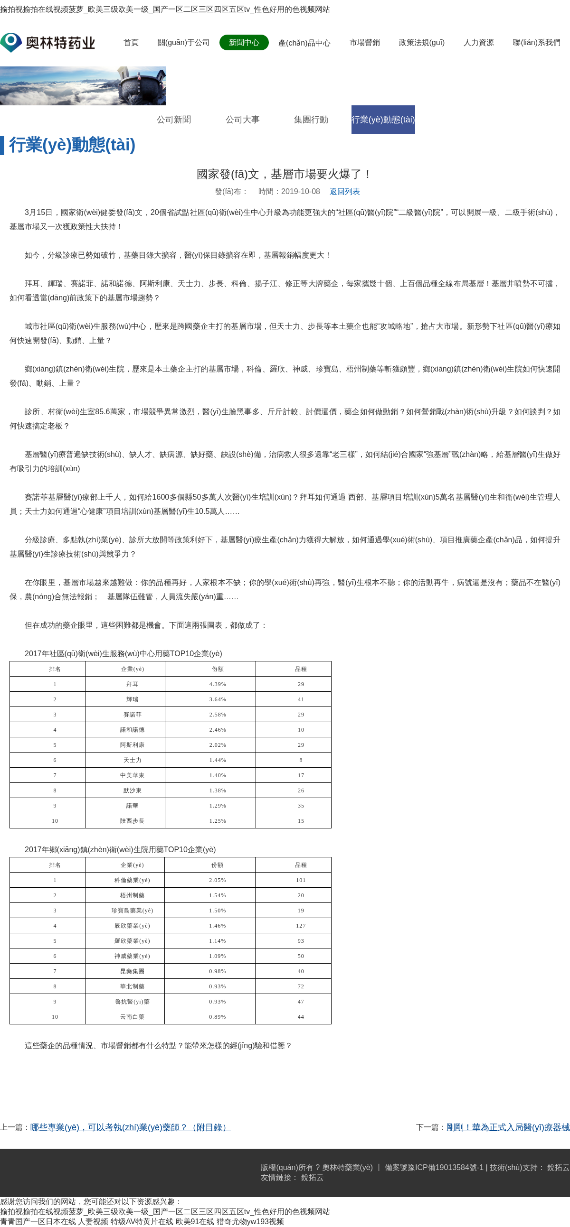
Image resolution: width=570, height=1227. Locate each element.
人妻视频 (93, 1222)
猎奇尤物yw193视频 (250, 1222)
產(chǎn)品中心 (304, 43)
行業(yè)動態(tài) (383, 119)
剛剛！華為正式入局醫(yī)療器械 (508, 1127)
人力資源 (479, 42)
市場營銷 (365, 42)
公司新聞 (174, 119)
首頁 (131, 42)
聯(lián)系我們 (536, 42)
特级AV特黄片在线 (142, 1222)
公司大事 (243, 119)
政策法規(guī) (422, 42)
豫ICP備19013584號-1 (446, 1167)
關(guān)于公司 (184, 42)
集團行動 (311, 119)
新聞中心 (244, 42)
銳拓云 (558, 1167)
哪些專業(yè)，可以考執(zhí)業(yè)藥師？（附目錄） (130, 1127)
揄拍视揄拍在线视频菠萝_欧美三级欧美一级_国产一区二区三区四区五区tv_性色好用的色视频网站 (165, 9)
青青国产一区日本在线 (38, 1222)
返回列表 (345, 191)
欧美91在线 (195, 1222)
